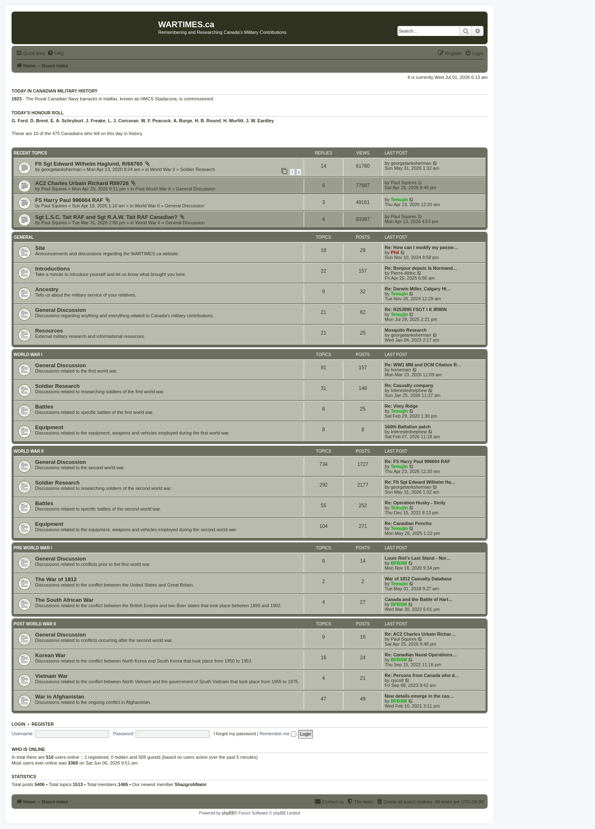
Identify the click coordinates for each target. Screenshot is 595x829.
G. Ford (20, 120)
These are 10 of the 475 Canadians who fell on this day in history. (77, 133)
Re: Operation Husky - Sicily (415, 502)
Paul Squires (54, 188)
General (24, 237)
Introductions (52, 269)
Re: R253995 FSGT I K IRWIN (416, 309)
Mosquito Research (405, 330)
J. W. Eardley (260, 120)
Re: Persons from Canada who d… (422, 675)
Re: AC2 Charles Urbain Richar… (420, 634)
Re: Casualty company (409, 385)
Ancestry (46, 289)
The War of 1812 (56, 579)
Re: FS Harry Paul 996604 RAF (417, 461)
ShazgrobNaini (191, 784)
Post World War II (153, 188)
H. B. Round (208, 120)
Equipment (49, 427)
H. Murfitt (233, 120)
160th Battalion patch (408, 426)
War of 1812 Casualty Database (418, 578)
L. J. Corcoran (123, 120)
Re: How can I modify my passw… (421, 247)
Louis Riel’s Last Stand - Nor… (418, 558)
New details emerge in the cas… (419, 696)
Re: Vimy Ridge (401, 406)
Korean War (50, 655)
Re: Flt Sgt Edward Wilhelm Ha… (420, 482)
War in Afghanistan (59, 697)
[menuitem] (55, 53)
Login (18, 724)
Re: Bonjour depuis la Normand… (421, 268)
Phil (395, 252)
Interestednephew (409, 390)
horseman (401, 369)
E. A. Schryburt (66, 120)
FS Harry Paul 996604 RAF (69, 200)
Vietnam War (51, 676)
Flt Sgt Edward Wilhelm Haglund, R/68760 (89, 164)
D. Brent (39, 120)
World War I (28, 354)
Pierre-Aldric (403, 273)
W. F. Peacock (156, 120)
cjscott (397, 680)
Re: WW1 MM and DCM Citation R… (423, 364)
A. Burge (183, 120)
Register (43, 724)
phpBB (228, 813)
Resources (49, 331)
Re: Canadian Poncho (408, 523)
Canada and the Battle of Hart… (419, 599)
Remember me (277, 733)
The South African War (64, 600)
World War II (162, 169)
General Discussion (195, 188)
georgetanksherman (61, 169)
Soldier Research (197, 169)
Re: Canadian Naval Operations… (421, 654)
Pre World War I (33, 548)
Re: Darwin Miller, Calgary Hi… (418, 288)
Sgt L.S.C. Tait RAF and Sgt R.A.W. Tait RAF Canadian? (106, 217)
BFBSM (399, 563)
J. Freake (95, 120)
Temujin (399, 199)
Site (40, 248)
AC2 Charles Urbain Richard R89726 (82, 183)
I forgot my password (235, 733)
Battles (44, 407)
